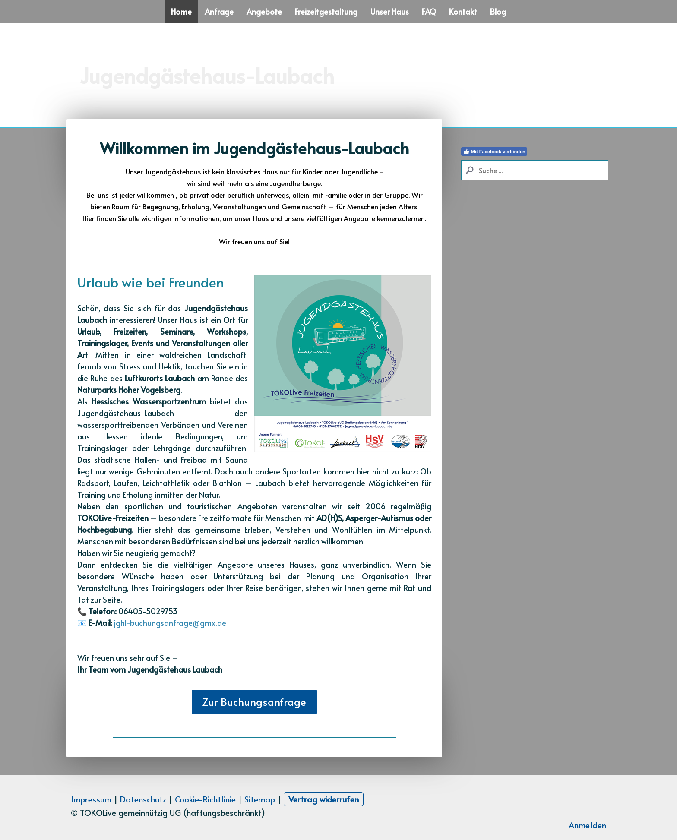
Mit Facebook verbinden (494, 151)
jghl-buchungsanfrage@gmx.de (170, 622)
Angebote (264, 11)
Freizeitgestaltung (326, 11)
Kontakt (463, 11)
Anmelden (587, 825)
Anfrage (219, 11)
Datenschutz (143, 799)
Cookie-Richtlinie (205, 799)
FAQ (429, 11)
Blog (498, 11)
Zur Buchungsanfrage (254, 702)
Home (181, 11)
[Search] (534, 170)
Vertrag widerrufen (323, 799)
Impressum (91, 799)
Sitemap (259, 799)
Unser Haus (389, 11)
